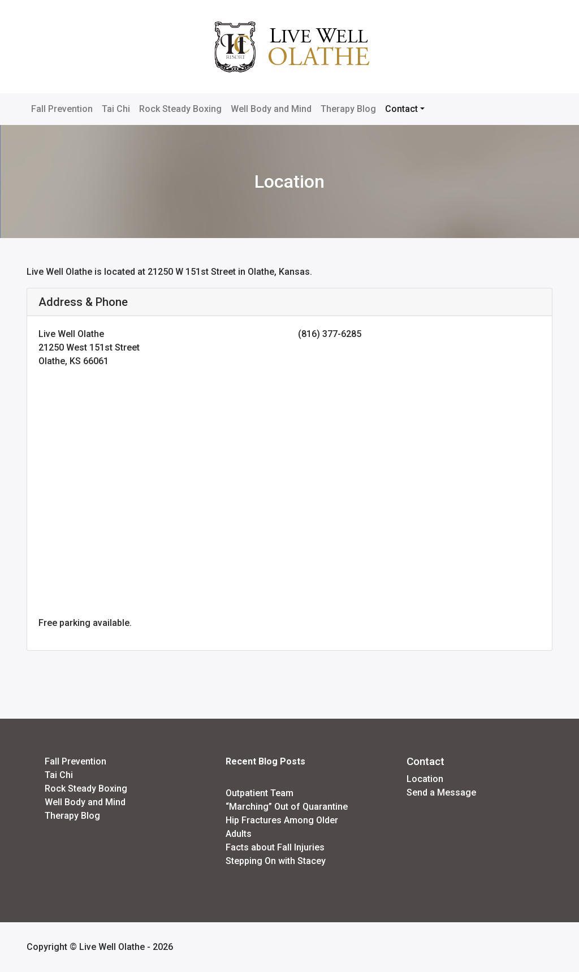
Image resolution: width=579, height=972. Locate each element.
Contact (401, 108)
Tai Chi (116, 108)
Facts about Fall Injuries (275, 847)
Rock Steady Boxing (180, 108)
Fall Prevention (62, 108)
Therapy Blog (348, 108)
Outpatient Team (259, 793)
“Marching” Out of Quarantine (287, 806)
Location (425, 779)
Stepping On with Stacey (276, 861)
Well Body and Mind (271, 108)
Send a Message (441, 792)
